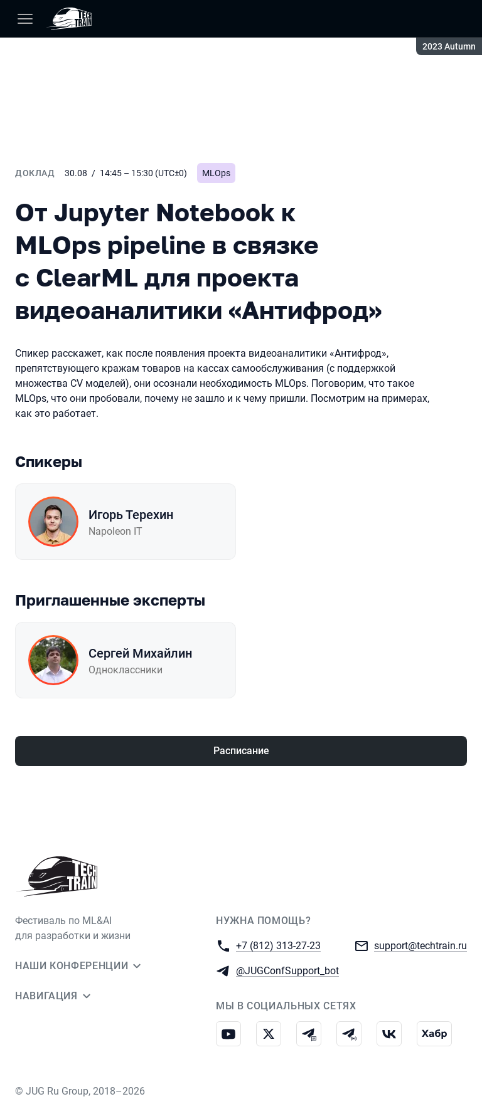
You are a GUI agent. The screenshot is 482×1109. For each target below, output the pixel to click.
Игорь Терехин (130, 514)
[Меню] (25, 18)
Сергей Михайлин (140, 653)
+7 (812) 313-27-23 (278, 945)
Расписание (241, 751)
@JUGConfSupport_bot (287, 970)
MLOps (216, 173)
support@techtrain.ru (420, 945)
